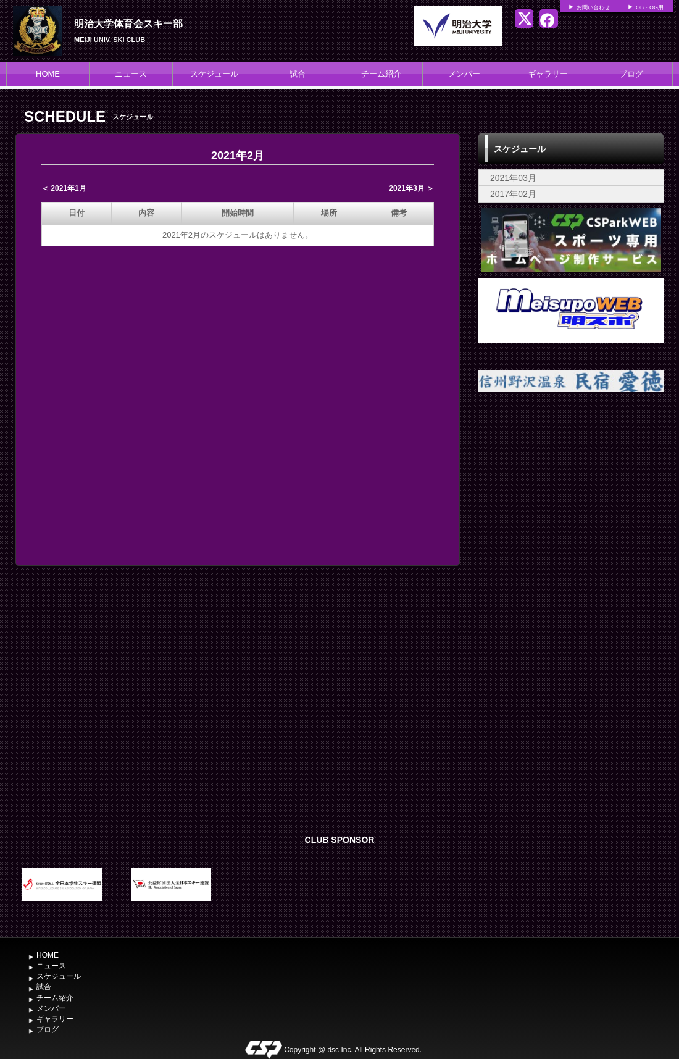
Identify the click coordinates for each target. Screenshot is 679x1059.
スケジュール (214, 73)
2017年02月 (513, 194)
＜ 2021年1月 (63, 188)
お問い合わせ (593, 7)
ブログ (631, 73)
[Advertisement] (571, 617)
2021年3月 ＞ (411, 188)
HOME (48, 73)
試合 (298, 73)
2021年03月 (513, 178)
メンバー (464, 73)
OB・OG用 (650, 7)
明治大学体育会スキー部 (128, 24)
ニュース (131, 73)
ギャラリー (548, 73)
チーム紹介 (381, 73)
